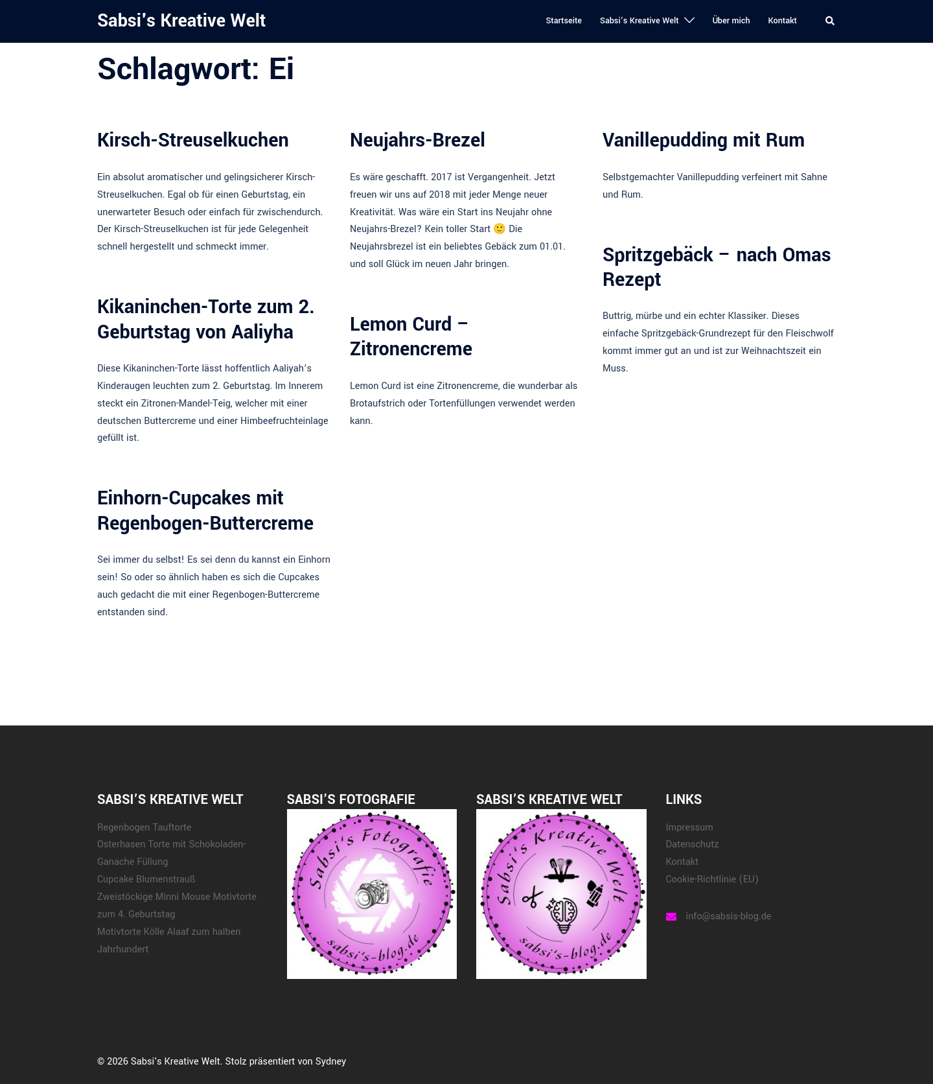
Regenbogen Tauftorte (144, 827)
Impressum (689, 827)
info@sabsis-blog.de (729, 916)
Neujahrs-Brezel (417, 140)
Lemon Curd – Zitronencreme (411, 336)
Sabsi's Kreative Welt (181, 21)
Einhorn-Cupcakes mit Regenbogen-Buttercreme (205, 510)
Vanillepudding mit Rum (704, 140)
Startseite (564, 21)
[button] (830, 21)
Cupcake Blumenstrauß (146, 879)
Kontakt (782, 21)
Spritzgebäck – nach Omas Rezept (717, 267)
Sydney (331, 1061)
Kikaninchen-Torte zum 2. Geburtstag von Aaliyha (206, 319)
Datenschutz (692, 844)
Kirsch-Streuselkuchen (193, 140)
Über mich (731, 21)
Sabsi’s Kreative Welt (639, 21)
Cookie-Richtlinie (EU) (712, 879)
